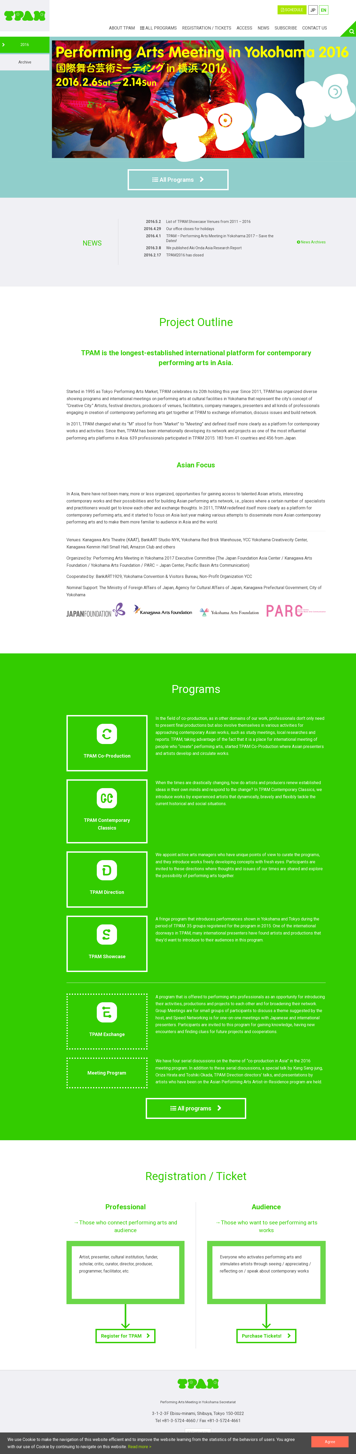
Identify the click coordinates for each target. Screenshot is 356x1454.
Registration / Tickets (206, 28)
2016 (24, 44)
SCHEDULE (292, 10)
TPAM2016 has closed (185, 255)
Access (244, 28)
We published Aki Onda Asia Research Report (204, 248)
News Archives (311, 242)
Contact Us (314, 28)
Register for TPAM (121, 1336)
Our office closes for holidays (190, 229)
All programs (190, 1108)
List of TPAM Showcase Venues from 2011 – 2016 (208, 221)
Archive (24, 62)
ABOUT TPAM (122, 28)
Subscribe (286, 28)
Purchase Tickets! (262, 1336)
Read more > (139, 1446)
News (263, 28)
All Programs (158, 28)
